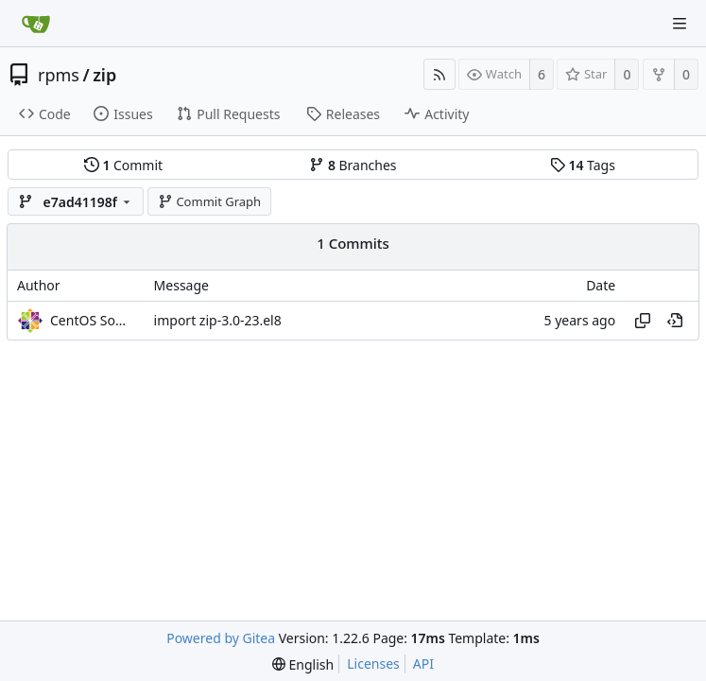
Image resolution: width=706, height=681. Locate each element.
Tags (582, 165)
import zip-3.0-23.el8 (218, 320)
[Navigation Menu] (680, 24)
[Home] (35, 24)
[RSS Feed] (439, 74)
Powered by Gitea (220, 638)
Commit (123, 165)
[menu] (303, 664)
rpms (58, 74)
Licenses (373, 663)
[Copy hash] (643, 320)
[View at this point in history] (675, 320)
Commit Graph (209, 201)
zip (104, 74)
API (423, 663)
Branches (352, 165)
